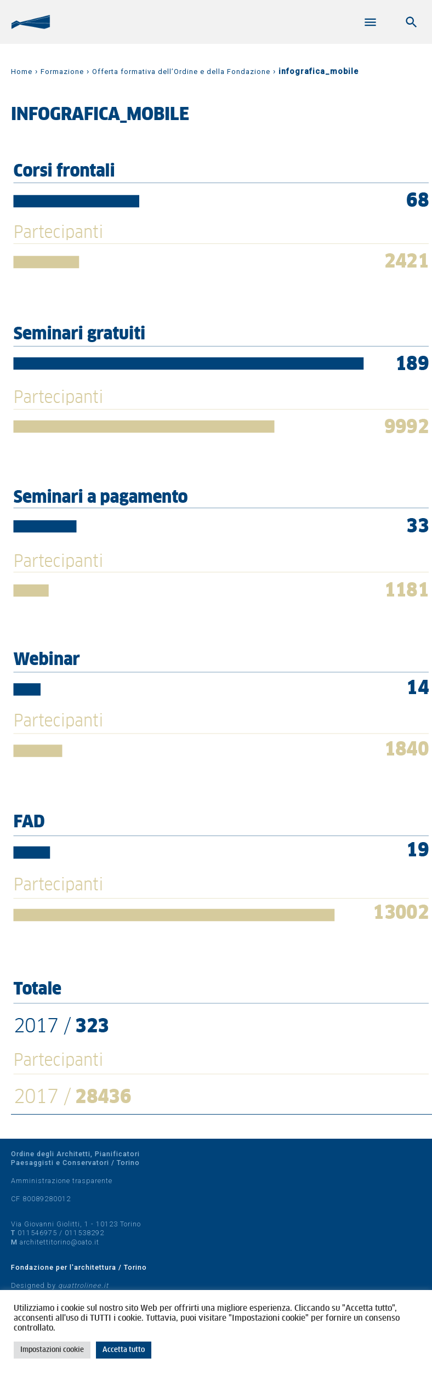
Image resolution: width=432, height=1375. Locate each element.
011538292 (84, 1233)
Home (21, 71)
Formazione (62, 71)
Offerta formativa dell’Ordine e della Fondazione (181, 71)
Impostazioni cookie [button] (52, 1350)
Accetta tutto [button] (124, 1350)
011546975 (37, 1233)
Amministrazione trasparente (61, 1181)
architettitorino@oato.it (59, 1242)
